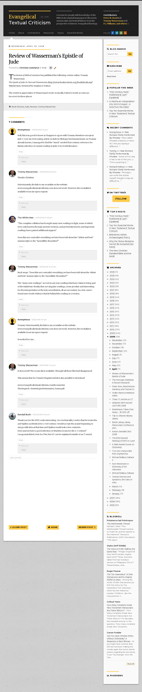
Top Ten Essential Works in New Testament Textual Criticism (122, 113)
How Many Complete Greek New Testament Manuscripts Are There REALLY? (120, 607)
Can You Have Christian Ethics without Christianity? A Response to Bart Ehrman (120, 638)
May (114, 365)
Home (12, 33)
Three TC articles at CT (122, 399)
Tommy (113, 151)
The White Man (26, 217)
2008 (112, 336)
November (117, 344)
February (116, 490)
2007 (112, 498)
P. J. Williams (109, 23)
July (114, 358)
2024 (112, 279)
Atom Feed (111, 76)
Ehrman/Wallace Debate (123, 473)
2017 (112, 304)
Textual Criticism (30, 20)
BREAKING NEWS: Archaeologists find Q (119, 236)
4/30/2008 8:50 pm (48, 172)
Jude (27, 107)
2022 (112, 286)
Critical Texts (113, 602)
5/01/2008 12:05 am (47, 267)
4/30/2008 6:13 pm (40, 130)
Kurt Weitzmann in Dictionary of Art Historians (120, 466)
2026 (112, 272)
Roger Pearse (113, 571)
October (116, 347)
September (117, 351)
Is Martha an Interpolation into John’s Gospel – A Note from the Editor (121, 104)
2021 (112, 290)
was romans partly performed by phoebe (122, 135)
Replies (25, 158)
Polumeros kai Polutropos (120, 520)
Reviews (33, 107)
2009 (112, 333)
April (114, 369)
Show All (130, 664)
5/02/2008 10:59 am (41, 415)
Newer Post (87, 527)
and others (122, 23)
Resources (48, 33)
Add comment (15, 458)
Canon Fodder (114, 633)
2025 (112, 275)
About (21, 33)
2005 (112, 505)
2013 (112, 319)
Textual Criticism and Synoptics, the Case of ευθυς (122, 479)
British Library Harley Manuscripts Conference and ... (123, 425)
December (117, 340)
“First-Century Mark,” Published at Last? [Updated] (119, 95)
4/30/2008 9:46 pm (43, 218)
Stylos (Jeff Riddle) (116, 546)
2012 (112, 322)
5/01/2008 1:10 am (39, 320)
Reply (21, 152)
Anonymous (115, 132)
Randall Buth (24, 414)
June (114, 362)
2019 (112, 297)
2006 (112, 501)
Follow (121, 198)
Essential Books (75, 33)
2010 (112, 329)
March (115, 486)
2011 (112, 326)
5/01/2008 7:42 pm (47, 365)
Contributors (33, 33)
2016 (112, 308)
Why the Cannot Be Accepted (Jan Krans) (121, 244)
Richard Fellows (117, 167)
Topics (60, 33)
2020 (112, 293)
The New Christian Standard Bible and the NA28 (120, 253)
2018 (112, 300)
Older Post (18, 527)
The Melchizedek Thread (118, 523)
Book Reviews (18, 107)
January (116, 493)
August (115, 354)
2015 (112, 311)
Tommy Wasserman (113, 21)
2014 (112, 315)
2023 (112, 283)
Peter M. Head (110, 18)
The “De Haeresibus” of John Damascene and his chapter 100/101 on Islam (120, 577)
